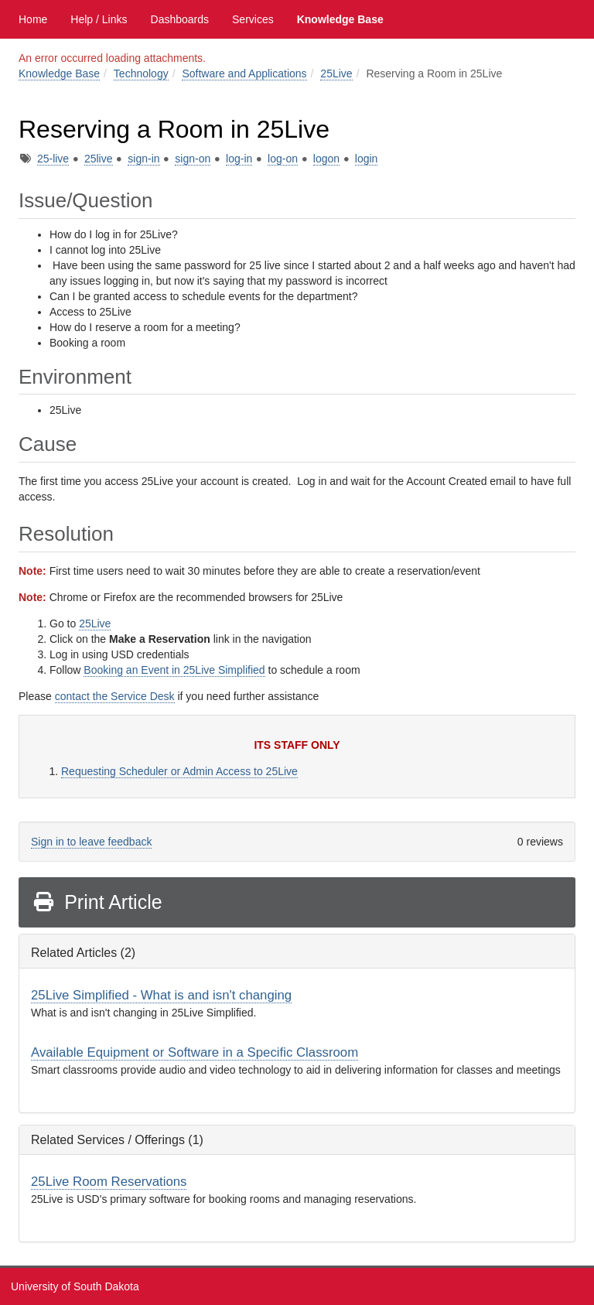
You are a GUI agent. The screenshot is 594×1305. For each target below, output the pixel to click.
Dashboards (180, 19)
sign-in (143, 158)
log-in (239, 158)
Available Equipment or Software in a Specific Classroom (194, 1052)
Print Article (97, 902)
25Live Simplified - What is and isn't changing (161, 995)
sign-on (192, 158)
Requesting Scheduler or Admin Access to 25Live (179, 771)
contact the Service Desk (115, 696)
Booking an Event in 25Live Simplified (174, 670)
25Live (336, 73)
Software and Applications (244, 73)
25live (98, 158)
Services (253, 19)
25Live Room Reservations (108, 1181)
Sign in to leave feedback (91, 841)
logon (326, 158)
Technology (141, 73)
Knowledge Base (340, 19)
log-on (283, 158)
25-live (53, 158)
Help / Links (98, 19)
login (366, 158)
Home (33, 19)
